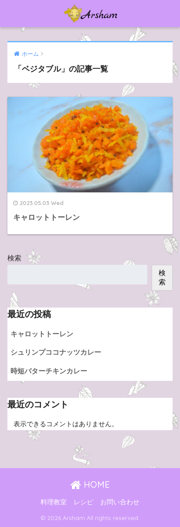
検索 (14, 258)
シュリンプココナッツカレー (55, 352)
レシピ (83, 502)
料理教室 (54, 502)
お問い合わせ (119, 502)
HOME (90, 484)
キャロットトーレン (41, 334)
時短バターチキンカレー (48, 371)
